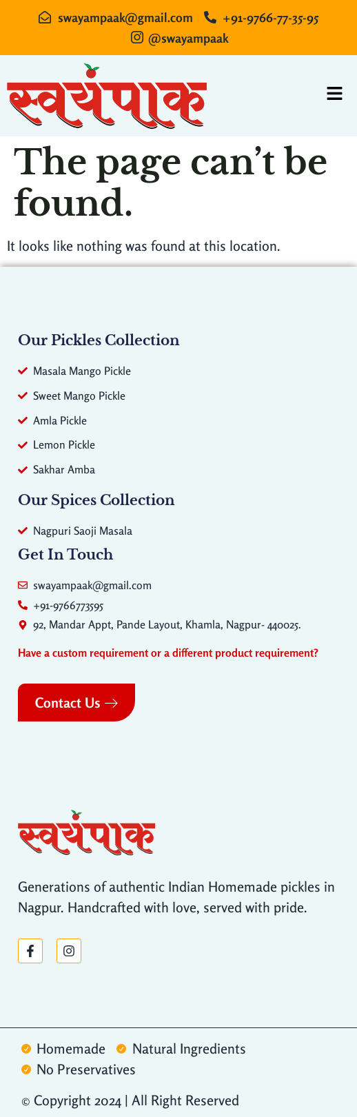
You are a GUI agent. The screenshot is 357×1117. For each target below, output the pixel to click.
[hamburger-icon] (334, 95)
